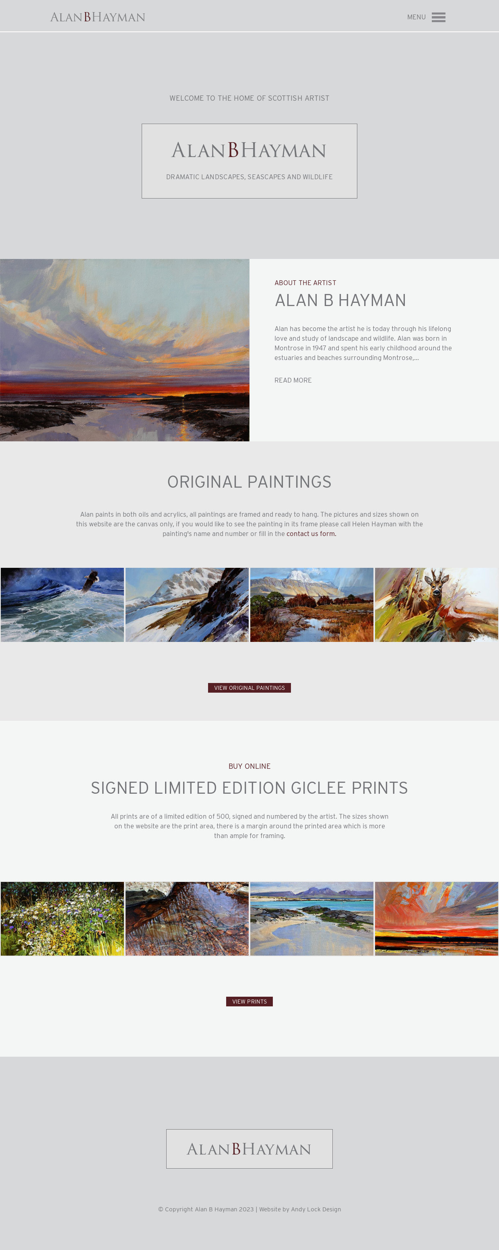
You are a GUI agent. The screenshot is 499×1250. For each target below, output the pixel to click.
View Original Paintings (249, 688)
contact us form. (311, 534)
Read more (293, 380)
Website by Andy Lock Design (300, 1209)
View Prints (249, 1001)
